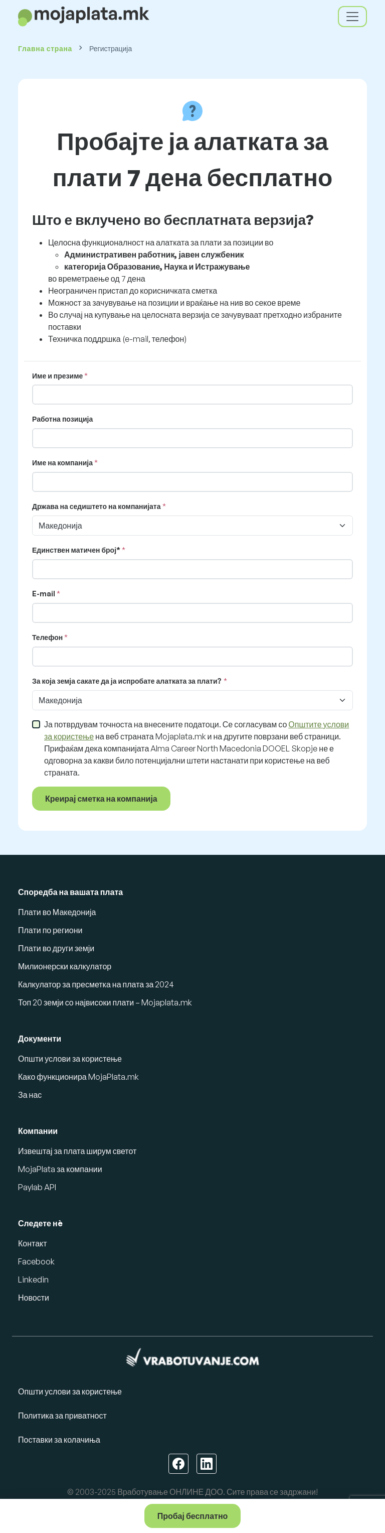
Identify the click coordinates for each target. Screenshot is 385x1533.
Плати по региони (50, 930)
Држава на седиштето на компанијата (96, 506)
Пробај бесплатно (192, 1516)
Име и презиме (57, 375)
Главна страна (45, 48)
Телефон (47, 637)
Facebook (36, 1261)
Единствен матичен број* (76, 550)
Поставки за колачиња (59, 1440)
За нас (30, 1095)
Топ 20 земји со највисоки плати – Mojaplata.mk (105, 1002)
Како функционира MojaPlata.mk (78, 1077)
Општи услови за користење (70, 1059)
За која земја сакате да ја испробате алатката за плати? (127, 681)
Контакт (32, 1243)
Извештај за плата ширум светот (77, 1151)
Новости (33, 1298)
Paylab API (37, 1187)
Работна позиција (62, 419)
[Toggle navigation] (352, 16)
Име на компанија (62, 462)
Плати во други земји (56, 948)
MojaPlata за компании (60, 1169)
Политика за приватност (62, 1416)
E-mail (43, 593)
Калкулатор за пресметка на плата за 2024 (96, 984)
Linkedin (33, 1279)
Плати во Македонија (57, 912)
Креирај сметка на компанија (101, 799)
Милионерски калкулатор (64, 966)
